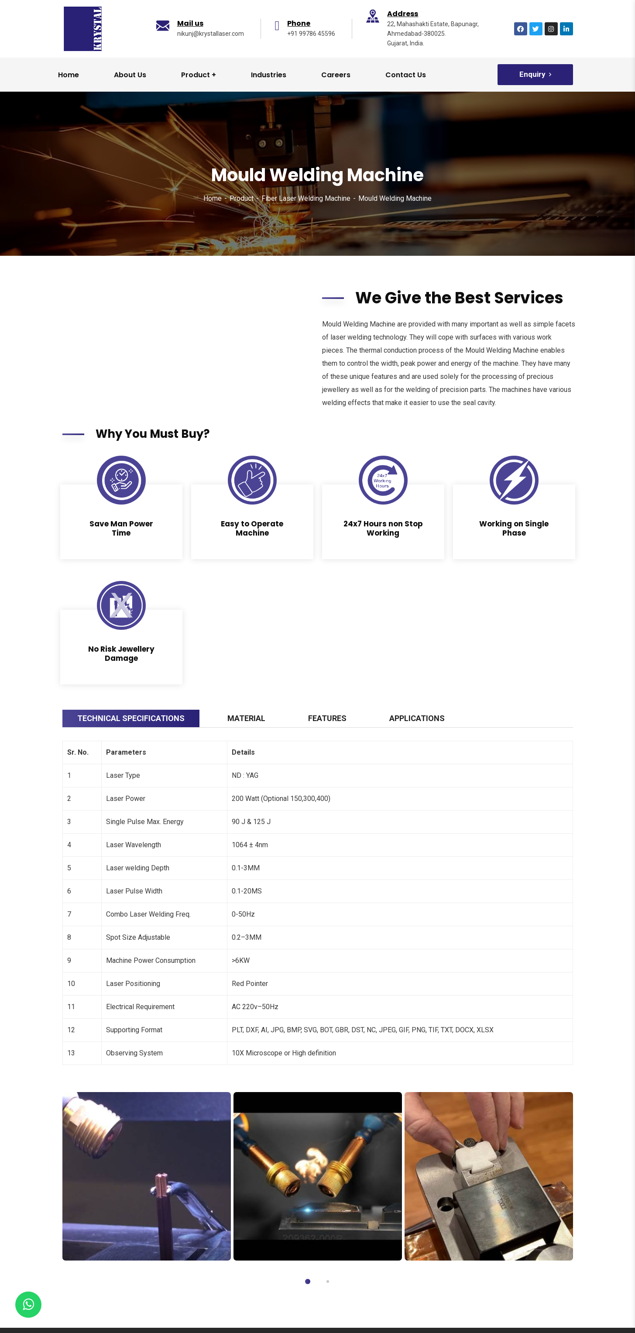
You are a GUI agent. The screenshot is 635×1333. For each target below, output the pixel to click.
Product (242, 198)
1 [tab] (307, 1281)
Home (212, 198)
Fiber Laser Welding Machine (305, 198)
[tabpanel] (146, 1176)
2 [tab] (327, 1281)
